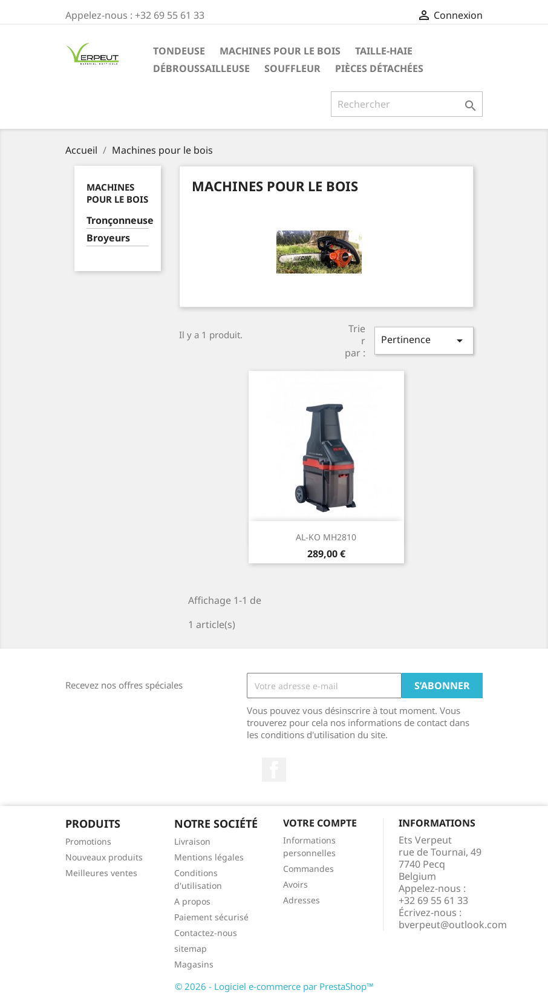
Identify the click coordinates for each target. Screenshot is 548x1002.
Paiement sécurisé (211, 917)
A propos (192, 901)
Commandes (308, 868)
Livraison (192, 841)
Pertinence (424, 340)
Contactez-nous (205, 932)
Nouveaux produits (104, 857)
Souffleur (292, 68)
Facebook (274, 770)
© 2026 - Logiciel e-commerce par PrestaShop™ (274, 986)
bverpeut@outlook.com (453, 924)
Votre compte (320, 823)
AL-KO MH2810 (326, 537)
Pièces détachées (379, 68)
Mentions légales (209, 857)
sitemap (190, 948)
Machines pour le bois (280, 50)
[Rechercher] (407, 104)
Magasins (194, 964)
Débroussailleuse (201, 68)
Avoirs (295, 884)
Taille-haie (384, 50)
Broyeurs (108, 238)
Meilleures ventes (101, 873)
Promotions (88, 841)
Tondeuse (179, 50)
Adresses (301, 900)
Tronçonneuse (117, 220)
